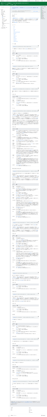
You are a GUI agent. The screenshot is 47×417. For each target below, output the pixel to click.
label (14, 30)
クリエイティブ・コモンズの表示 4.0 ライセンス (26, 401)
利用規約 (12, 415)
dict (16, 188)
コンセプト (2, 4)
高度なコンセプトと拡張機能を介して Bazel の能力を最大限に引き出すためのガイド (15, 3)
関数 (23, 239)
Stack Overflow (30, 412)
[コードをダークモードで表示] (38, 45)
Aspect (17, 216)
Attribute (14, 46)
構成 (20, 158)
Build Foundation (14, 7)
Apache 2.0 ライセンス (14, 402)
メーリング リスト (28, 7)
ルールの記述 (6, 4)
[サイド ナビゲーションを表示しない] (9, 415)
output (14, 34)
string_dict (15, 38)
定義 (14, 22)
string (16, 78)
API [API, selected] (15, 4)
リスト (17, 225)
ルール (20, 124)
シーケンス (18, 82)
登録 (37, 7)
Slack (29, 411)
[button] (5, 9)
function (20, 188)
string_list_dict (16, 41)
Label (16, 239)
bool (14, 26)
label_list (15, 33)
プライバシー (15, 415)
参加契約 (34, 7)
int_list (14, 29)
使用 (16, 22)
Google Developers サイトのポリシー (29, 402)
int (16, 82)
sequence (19, 197)
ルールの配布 (11, 4)
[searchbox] (5, 7)
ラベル (17, 130)
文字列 (14, 37)
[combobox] (30, 1)
